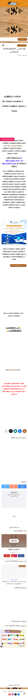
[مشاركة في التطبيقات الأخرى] (6, 431)
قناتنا (7, 556)
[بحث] (2, 3)
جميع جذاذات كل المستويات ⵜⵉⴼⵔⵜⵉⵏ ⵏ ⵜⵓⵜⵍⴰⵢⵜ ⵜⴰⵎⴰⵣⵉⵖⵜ (14, 583)
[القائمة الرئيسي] (25, 3)
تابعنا (14, 556)
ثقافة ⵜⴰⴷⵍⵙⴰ (21, 45)
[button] (20, 431)
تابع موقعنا (13, 541)
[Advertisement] (14, 22)
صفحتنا (21, 556)
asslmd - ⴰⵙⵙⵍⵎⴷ (8, 692)
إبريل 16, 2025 (13, 580)
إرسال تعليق (14, 492)
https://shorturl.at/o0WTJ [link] (13, 370)
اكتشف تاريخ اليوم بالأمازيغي (7, 139)
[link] (12, 146)
